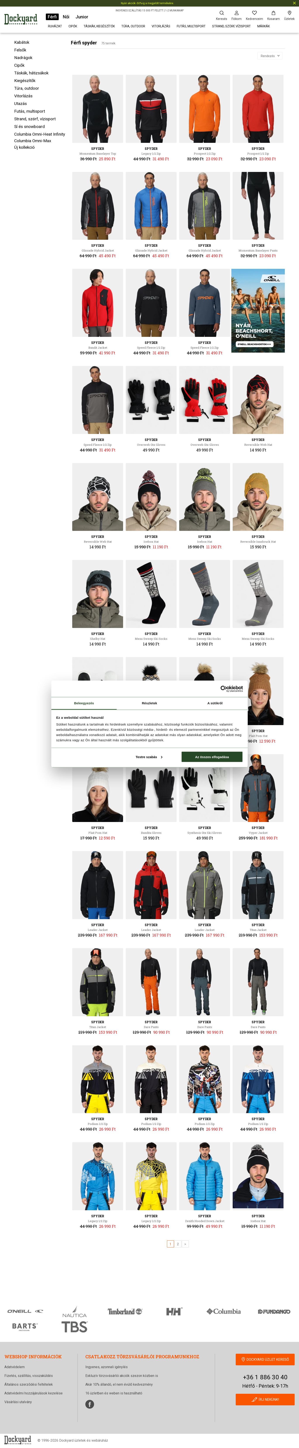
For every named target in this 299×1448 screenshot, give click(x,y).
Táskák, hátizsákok (31, 72)
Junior (82, 16)
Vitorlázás (161, 26)
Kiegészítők (24, 80)
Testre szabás (149, 757)
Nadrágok (23, 57)
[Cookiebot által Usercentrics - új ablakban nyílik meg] (224, 689)
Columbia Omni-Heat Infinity (39, 134)
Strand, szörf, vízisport (231, 26)
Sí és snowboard (29, 126)
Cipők (73, 26)
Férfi (52, 16)
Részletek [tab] (149, 703)
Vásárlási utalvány (18, 1402)
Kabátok (21, 42)
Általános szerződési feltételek (28, 1384)
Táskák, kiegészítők (99, 26)
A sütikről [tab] (215, 703)
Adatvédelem (14, 1367)
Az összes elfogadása (212, 757)
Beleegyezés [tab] (84, 703)
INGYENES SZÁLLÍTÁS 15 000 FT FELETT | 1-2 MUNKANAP (150, 10)
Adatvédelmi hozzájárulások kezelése (33, 1393)
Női (66, 16)
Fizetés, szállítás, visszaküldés (28, 1376)
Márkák (263, 26)
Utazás (20, 103)
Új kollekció (24, 147)
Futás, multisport (191, 26)
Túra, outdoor (133, 26)
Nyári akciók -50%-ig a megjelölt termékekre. (147, 3)
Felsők (20, 49)
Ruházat (55, 26)
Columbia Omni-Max (32, 140)
